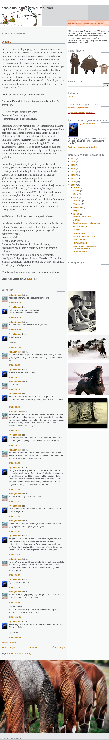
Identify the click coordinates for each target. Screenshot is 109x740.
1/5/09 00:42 (14, 407)
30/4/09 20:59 (15, 329)
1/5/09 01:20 (14, 531)
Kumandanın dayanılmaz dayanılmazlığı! (85, 247)
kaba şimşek (15, 295)
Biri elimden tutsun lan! (84, 236)
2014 (73, 168)
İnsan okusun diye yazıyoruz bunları (27, 8)
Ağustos (77, 200)
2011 (73, 178)
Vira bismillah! (80, 251)
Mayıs (76, 210)
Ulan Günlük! (79, 239)
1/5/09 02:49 (14, 587)
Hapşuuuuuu (79, 233)
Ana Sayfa (34, 647)
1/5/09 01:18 (14, 516)
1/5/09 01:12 (14, 489)
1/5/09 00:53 (14, 445)
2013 (73, 172)
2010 (73, 181)
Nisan (76, 214)
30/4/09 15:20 (15, 317)
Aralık (76, 187)
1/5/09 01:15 (14, 501)
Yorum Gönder (9, 642)
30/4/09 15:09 (15, 302)
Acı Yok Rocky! (80, 226)
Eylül (76, 197)
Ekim (76, 194)
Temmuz (77, 204)
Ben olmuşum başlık (82, 216)
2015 (73, 165)
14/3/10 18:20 (15, 617)
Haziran (77, 207)
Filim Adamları (80, 243)
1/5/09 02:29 (14, 575)
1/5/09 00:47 (14, 430)
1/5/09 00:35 (14, 377)
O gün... (6, 41)
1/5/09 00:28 (14, 365)
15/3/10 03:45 (15, 638)
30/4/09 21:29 (15, 347)
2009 (73, 185)
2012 (73, 175)
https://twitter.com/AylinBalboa (81, 112)
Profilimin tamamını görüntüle (82, 147)
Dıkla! (70, 96)
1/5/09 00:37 (14, 389)
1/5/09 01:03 (14, 463)
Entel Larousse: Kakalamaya (86, 223)
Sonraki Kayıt (8, 647)
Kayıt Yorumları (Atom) (20, 653)
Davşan (76, 229)
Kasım (76, 191)
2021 (73, 158)
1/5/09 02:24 (14, 554)
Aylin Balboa (15, 307)
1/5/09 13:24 (14, 602)
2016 (73, 162)
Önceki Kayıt (58, 647)
